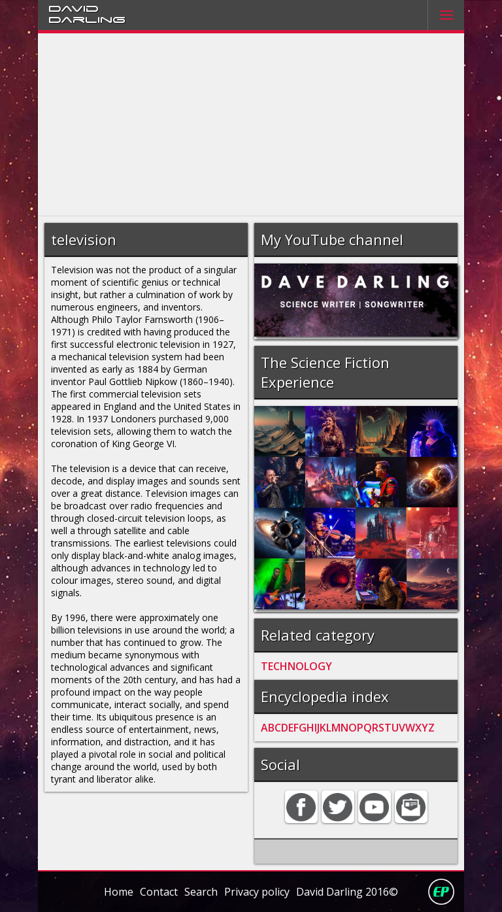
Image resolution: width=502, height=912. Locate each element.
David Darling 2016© (347, 892)
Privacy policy (257, 892)
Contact (159, 892)
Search (201, 892)
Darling (87, 18)
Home (118, 892)
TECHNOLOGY (296, 666)
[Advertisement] (251, 124)
